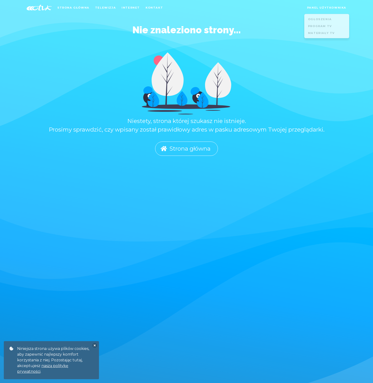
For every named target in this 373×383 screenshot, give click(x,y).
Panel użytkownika (326, 7)
